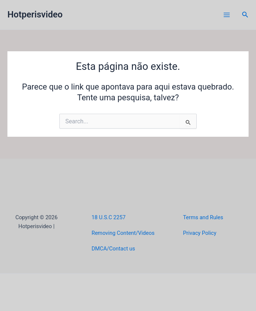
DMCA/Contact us (113, 248)
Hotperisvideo (35, 14)
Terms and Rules (203, 217)
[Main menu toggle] (226, 15)
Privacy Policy (199, 233)
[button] (245, 14)
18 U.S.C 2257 (109, 217)
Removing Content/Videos (123, 233)
